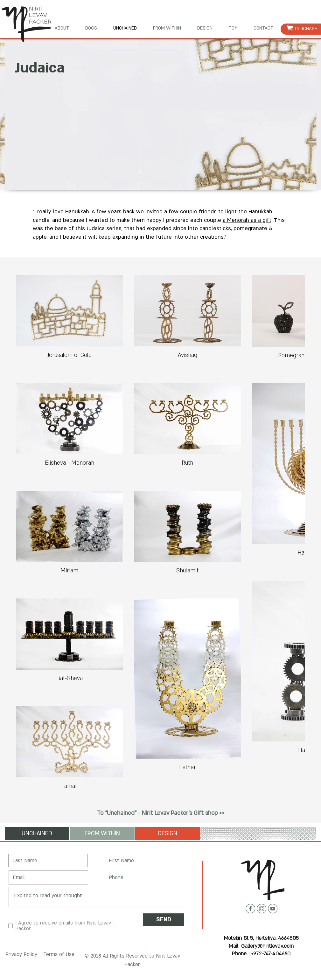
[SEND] (163, 919)
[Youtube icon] (272, 908)
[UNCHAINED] (37, 833)
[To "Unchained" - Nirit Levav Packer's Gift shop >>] (160, 813)
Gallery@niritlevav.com (267, 946)
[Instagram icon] (261, 908)
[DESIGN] (167, 833)
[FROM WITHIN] (102, 833)
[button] (20, 955)
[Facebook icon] (250, 908)
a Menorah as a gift (247, 220)
